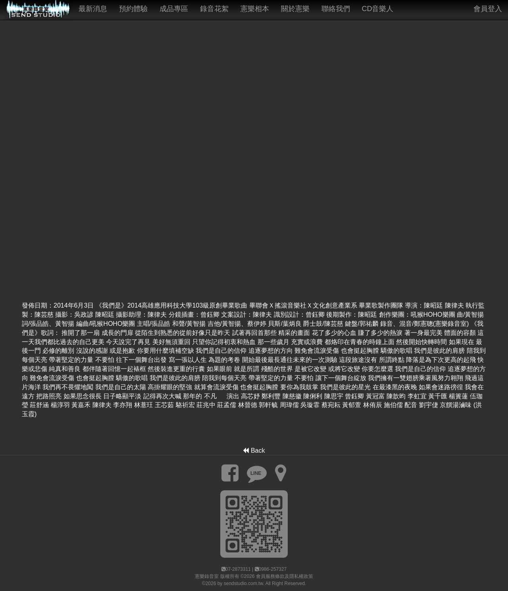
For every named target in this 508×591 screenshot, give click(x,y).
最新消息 (93, 9)
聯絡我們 (335, 9)
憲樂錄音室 (207, 576)
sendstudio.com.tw (243, 583)
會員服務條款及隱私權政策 (284, 576)
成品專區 (174, 9)
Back (254, 450)
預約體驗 (133, 9)
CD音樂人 (378, 9)
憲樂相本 (255, 9)
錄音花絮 (214, 9)
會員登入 (487, 9)
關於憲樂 (295, 9)
